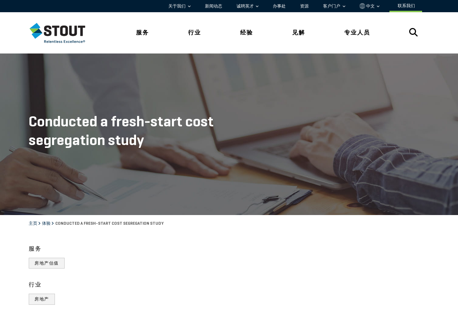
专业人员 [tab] (357, 32)
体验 (46, 224)
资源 (304, 6)
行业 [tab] (194, 32)
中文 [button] (368, 6)
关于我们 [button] (177, 6)
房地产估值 (46, 263)
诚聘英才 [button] (246, 6)
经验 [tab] (246, 32)
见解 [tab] (298, 32)
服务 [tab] (142, 32)
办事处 (279, 6)
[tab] (63, 33)
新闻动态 (213, 6)
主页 (33, 224)
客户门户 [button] (332, 6)
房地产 (41, 299)
